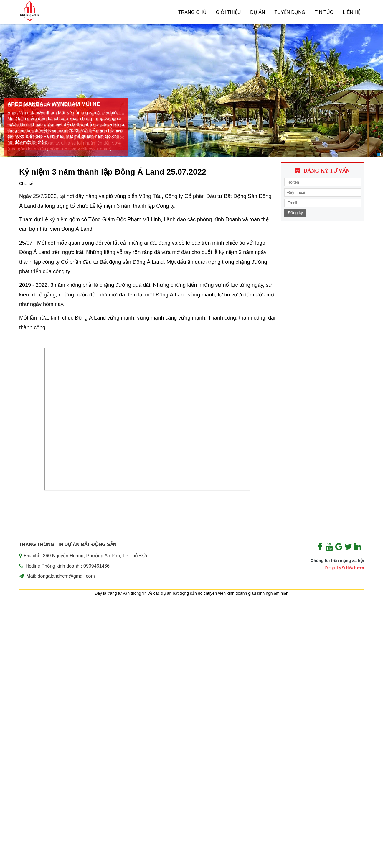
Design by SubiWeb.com (344, 568)
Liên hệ (352, 12)
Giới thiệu (228, 12)
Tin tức (324, 12)
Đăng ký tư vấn (326, 171)
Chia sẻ (26, 183)
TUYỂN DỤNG (290, 12)
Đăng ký (295, 212)
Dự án (257, 12)
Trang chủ (192, 12)
